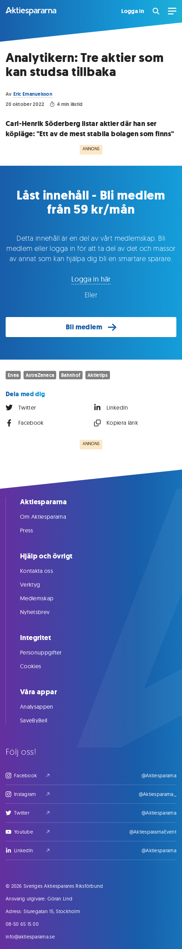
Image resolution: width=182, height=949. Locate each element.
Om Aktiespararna (50, 516)
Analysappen (43, 706)
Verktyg (37, 584)
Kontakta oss (43, 570)
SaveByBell (40, 720)
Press (33, 530)
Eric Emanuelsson (32, 94)
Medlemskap (43, 598)
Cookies (37, 666)
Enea (13, 375)
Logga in (132, 11)
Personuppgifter (48, 652)
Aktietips (97, 375)
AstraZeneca (40, 375)
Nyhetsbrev (42, 611)
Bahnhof (70, 375)
